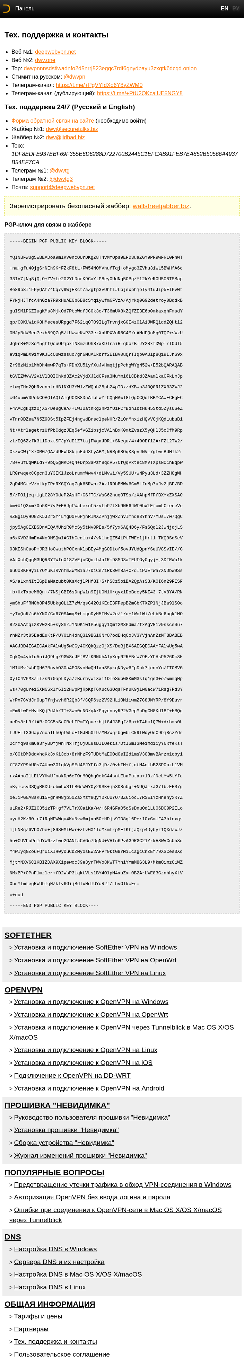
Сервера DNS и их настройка (59, 1261)
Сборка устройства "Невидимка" (64, 1142)
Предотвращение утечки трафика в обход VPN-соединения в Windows (122, 1184)
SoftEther (28, 935)
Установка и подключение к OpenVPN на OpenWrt (91, 1014)
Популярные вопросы (54, 1172)
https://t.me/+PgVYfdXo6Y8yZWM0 (99, 85)
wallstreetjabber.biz (161, 206)
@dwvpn (75, 77)
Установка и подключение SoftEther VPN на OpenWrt (95, 960)
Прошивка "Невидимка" (57, 1105)
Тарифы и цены (38, 1316)
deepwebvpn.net (55, 52)
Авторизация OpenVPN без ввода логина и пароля (92, 1197)
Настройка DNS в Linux (50, 1287)
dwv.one (45, 60)
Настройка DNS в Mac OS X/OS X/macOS (78, 1274)
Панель (24, 8)
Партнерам (31, 1329)
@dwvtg (60, 171)
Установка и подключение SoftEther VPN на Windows (95, 947)
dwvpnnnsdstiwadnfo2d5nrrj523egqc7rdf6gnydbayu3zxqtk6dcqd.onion (110, 68)
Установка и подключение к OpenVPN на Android (89, 1088)
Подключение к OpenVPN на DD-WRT (72, 1075)
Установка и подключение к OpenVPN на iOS (83, 1062)
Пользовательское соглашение (62, 1354)
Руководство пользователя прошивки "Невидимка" (92, 1117)
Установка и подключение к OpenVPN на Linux (85, 1049)
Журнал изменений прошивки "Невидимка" (80, 1155)
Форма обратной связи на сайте (52, 121)
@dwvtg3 (61, 179)
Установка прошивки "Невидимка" (66, 1129)
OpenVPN (24, 990)
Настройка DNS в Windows (55, 1249)
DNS (13, 1237)
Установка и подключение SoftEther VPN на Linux (90, 973)
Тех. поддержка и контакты (55, 1341)
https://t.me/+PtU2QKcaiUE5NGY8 (140, 93)
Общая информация (50, 1304)
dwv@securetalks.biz (72, 129)
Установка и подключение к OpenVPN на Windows (91, 1001)
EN (224, 8)
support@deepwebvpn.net (62, 187)
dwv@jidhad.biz (65, 137)
